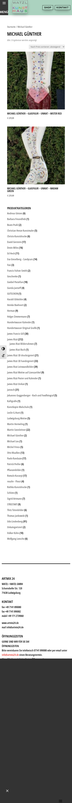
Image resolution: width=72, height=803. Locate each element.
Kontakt (63, 7)
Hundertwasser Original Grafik (22, 328)
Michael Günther (15, 435)
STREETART (12, 504)
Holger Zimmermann (17, 316)
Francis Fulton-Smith (17, 270)
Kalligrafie (12, 401)
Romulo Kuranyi (14, 475)
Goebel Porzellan (15, 282)
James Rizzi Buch (17, 349)
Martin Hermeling (15, 424)
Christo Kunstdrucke (17, 236)
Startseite (11, 26)
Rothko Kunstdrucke (17, 487)
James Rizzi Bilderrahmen (22, 344)
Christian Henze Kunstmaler (20, 230)
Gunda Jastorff (14, 288)
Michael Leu (13, 441)
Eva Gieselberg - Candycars (20, 259)
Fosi (9, 265)
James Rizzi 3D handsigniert (20, 361)
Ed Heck (11, 253)
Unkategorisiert (14, 527)
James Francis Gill (15, 333)
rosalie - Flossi (14, 481)
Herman (11, 311)
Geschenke (12, 276)
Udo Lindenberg (15, 521)
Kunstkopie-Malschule (18, 407)
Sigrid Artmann (14, 498)
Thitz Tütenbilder (15, 510)
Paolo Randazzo (14, 458)
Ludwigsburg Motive (17, 418)
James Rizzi (12, 339)
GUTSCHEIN (12, 293)
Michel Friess (13, 447)
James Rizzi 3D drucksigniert (20, 355)
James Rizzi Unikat (16, 384)
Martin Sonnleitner (16, 430)
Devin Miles (13, 247)
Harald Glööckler (15, 299)
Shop (47, 7)
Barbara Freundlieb (16, 219)
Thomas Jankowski (16, 516)
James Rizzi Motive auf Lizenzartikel (24, 372)
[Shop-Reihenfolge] (47, 47)
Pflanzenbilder (14, 470)
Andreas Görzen (14, 213)
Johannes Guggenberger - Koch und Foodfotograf (30, 395)
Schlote (10, 493)
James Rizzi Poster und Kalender (22, 378)
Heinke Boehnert (15, 305)
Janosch (11, 389)
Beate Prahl (12, 225)
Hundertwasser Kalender (19, 322)
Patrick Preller (14, 464)
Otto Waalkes (13, 453)
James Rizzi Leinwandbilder (20, 367)
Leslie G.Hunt (13, 412)
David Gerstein (14, 242)
